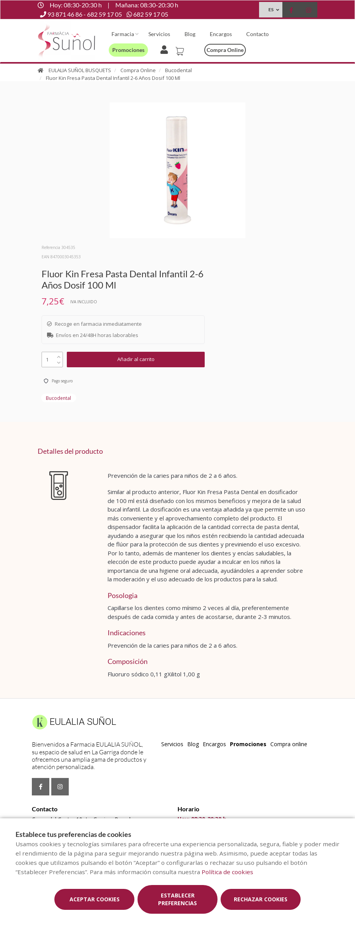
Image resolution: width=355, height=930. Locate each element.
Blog (189, 34)
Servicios (159, 34)
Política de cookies (227, 872)
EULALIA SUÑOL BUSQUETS (80, 70)
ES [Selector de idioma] (270, 9)
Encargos (221, 34)
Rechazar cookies (260, 899)
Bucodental (178, 70)
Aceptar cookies (95, 899)
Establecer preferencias (177, 899)
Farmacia (122, 34)
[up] (59, 355)
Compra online (225, 50)
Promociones (128, 50)
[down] (59, 361)
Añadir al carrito (136, 359)
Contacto (257, 34)
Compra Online (138, 70)
